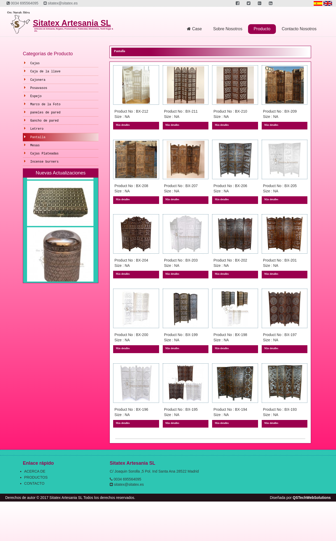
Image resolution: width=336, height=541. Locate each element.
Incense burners (44, 162)
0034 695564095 (22, 3)
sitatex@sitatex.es (61, 3)
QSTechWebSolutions (312, 497)
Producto (262, 29)
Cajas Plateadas (44, 154)
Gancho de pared (44, 121)
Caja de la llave (45, 71)
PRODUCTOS (36, 477)
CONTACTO (34, 483)
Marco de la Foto (45, 104)
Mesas (35, 145)
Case (194, 29)
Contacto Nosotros (299, 29)
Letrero (36, 129)
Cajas (35, 63)
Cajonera (37, 80)
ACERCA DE (34, 471)
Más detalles (123, 124)
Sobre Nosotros (227, 29)
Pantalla (37, 137)
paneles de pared (45, 112)
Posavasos (38, 88)
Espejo (35, 96)
